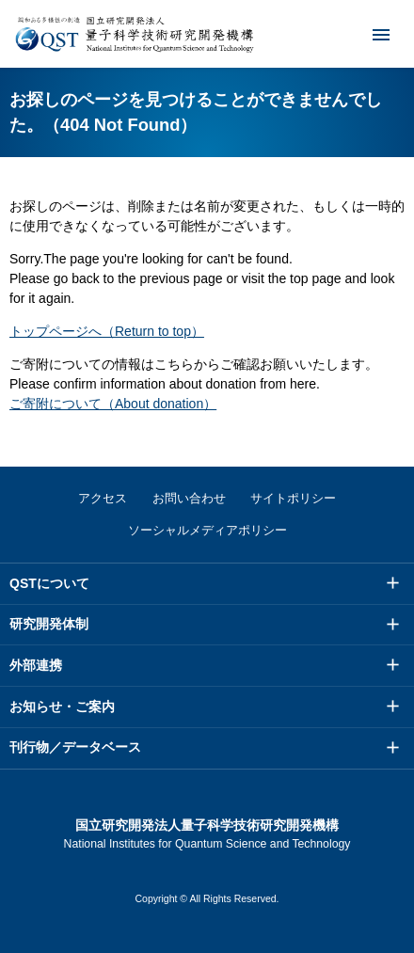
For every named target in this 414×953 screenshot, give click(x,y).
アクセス (102, 498)
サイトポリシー (293, 498)
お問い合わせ (189, 498)
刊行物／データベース (75, 746)
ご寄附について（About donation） (112, 403)
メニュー (369, 33)
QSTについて (49, 583)
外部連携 (35, 665)
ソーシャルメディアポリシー (207, 530)
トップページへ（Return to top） (106, 331)
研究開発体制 (48, 623)
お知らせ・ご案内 (62, 706)
